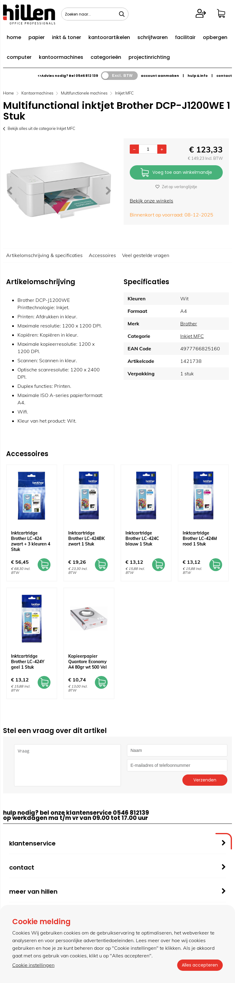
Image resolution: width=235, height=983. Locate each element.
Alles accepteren (200, 965)
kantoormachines (61, 57)
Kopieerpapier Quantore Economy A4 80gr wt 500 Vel (87, 661)
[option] (58, 190)
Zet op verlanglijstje (176, 186)
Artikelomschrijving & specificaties (44, 255)
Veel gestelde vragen (145, 255)
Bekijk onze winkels (151, 201)
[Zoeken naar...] (122, 14)
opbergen (215, 37)
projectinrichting (149, 57)
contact (224, 75)
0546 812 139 (87, 75)
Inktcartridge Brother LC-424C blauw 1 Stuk (142, 538)
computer (19, 57)
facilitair (185, 37)
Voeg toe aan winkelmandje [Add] (176, 172)
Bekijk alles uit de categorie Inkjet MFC (39, 128)
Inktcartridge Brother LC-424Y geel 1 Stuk (27, 661)
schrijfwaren (152, 37)
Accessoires (102, 255)
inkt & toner (66, 37)
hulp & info (198, 75)
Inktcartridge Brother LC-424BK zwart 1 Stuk (86, 538)
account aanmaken (160, 75)
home (14, 37)
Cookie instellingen (33, 965)
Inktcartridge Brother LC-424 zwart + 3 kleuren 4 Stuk (30, 541)
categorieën (106, 57)
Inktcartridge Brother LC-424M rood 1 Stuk (200, 538)
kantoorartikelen (109, 37)
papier (36, 37)
